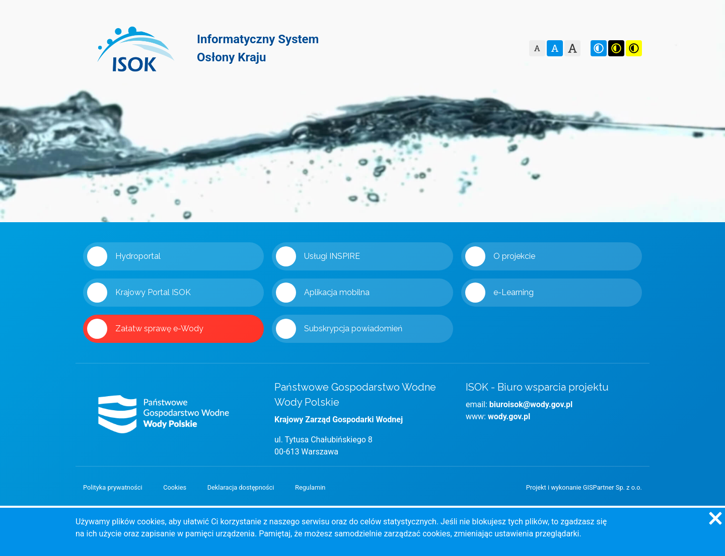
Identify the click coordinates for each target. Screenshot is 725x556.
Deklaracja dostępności (240, 487)
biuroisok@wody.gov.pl (530, 404)
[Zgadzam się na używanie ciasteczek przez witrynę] (715, 518)
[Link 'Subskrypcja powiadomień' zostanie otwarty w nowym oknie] (362, 329)
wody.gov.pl (509, 416)
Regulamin (310, 487)
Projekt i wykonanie (584, 487)
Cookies (174, 487)
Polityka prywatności (112, 487)
